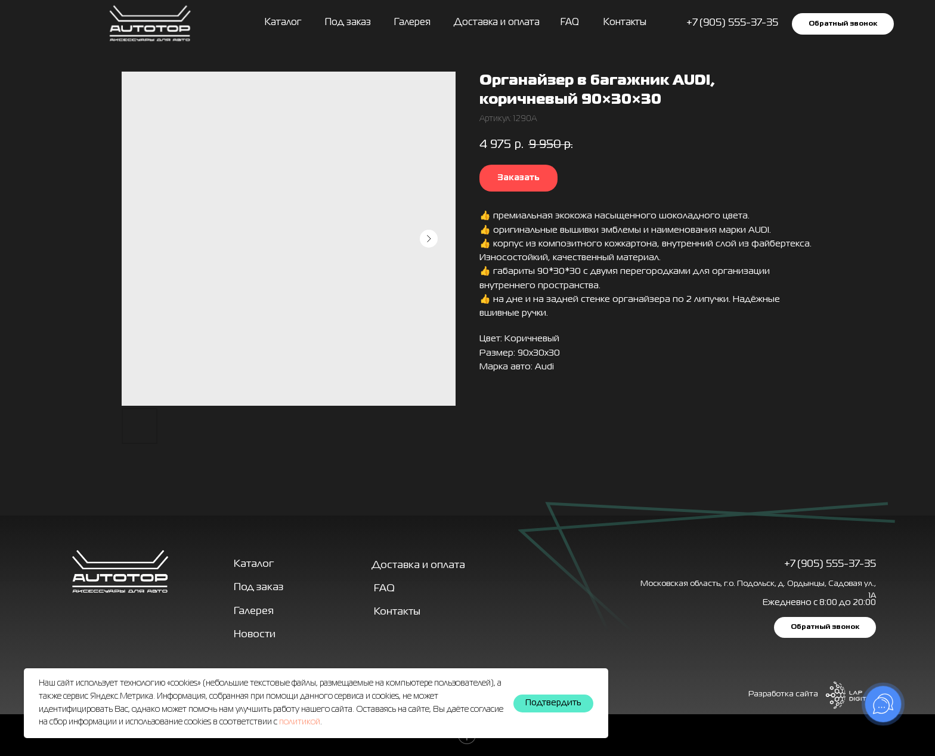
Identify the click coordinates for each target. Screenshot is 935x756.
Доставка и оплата (497, 22)
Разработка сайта (783, 694)
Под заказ (348, 22)
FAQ (570, 22)
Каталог (283, 22)
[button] (843, 23)
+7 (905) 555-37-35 (830, 564)
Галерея (254, 611)
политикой (299, 722)
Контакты (624, 22)
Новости (254, 634)
